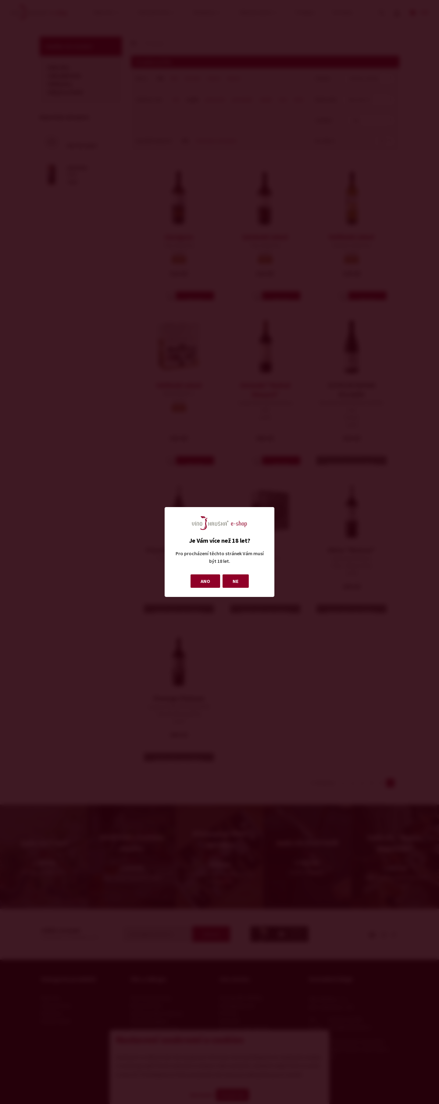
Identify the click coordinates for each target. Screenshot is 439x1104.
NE (236, 581)
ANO (205, 581)
